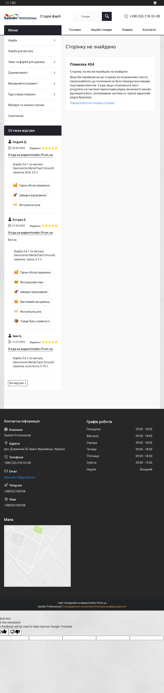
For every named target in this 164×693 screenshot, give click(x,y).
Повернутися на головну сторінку (92, 103)
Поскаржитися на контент (78, 606)
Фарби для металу (20, 51)
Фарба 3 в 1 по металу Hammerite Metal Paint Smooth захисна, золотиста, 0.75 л (33, 362)
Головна (75, 29)
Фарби (12, 40)
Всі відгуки (16, 383)
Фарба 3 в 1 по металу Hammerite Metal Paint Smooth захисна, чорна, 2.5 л (34, 255)
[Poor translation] (15, 632)
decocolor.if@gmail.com (19, 477)
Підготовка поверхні (22, 94)
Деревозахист (18, 72)
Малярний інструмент (23, 83)
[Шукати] (107, 16)
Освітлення (15, 116)
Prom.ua (101, 603)
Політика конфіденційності (110, 606)
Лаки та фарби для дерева (26, 62)
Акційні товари (101, 29)
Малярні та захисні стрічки (26, 105)
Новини (127, 29)
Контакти (149, 29)
